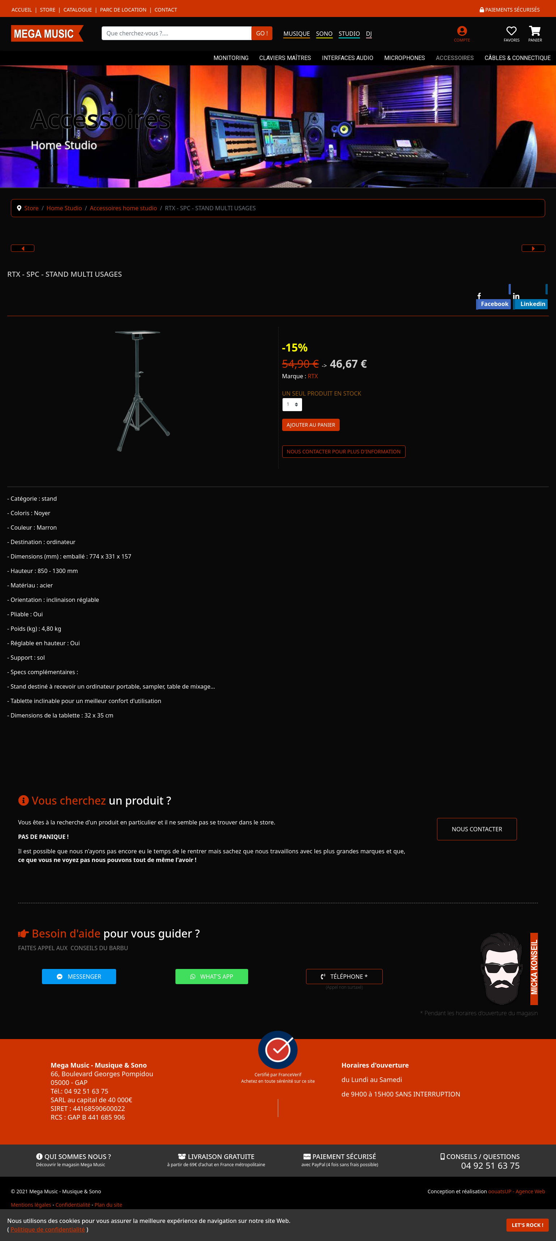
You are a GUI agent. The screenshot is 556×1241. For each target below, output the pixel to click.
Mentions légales (31, 1204)
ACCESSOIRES (455, 58)
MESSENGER (79, 977)
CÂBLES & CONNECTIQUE (518, 58)
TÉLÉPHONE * (344, 977)
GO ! (262, 33)
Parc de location (123, 9)
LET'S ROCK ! (527, 1224)
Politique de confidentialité (47, 1229)
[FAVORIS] (512, 33)
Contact (165, 9)
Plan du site (108, 1204)
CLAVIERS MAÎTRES (285, 58)
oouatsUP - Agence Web (516, 1191)
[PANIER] (535, 33)
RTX (313, 376)
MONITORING (231, 58)
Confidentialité (72, 1204)
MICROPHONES (404, 58)
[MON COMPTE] (462, 33)
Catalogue (77, 9)
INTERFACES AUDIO (347, 58)
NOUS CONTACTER (477, 829)
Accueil (22, 9)
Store (47, 9)
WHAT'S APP (211, 977)
